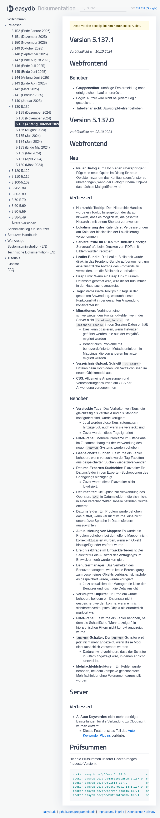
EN (138, 8)
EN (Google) (149, 8)
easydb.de (49, 811)
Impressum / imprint (111, 811)
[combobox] (103, 8)
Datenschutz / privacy (140, 811)
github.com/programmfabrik (77, 811)
